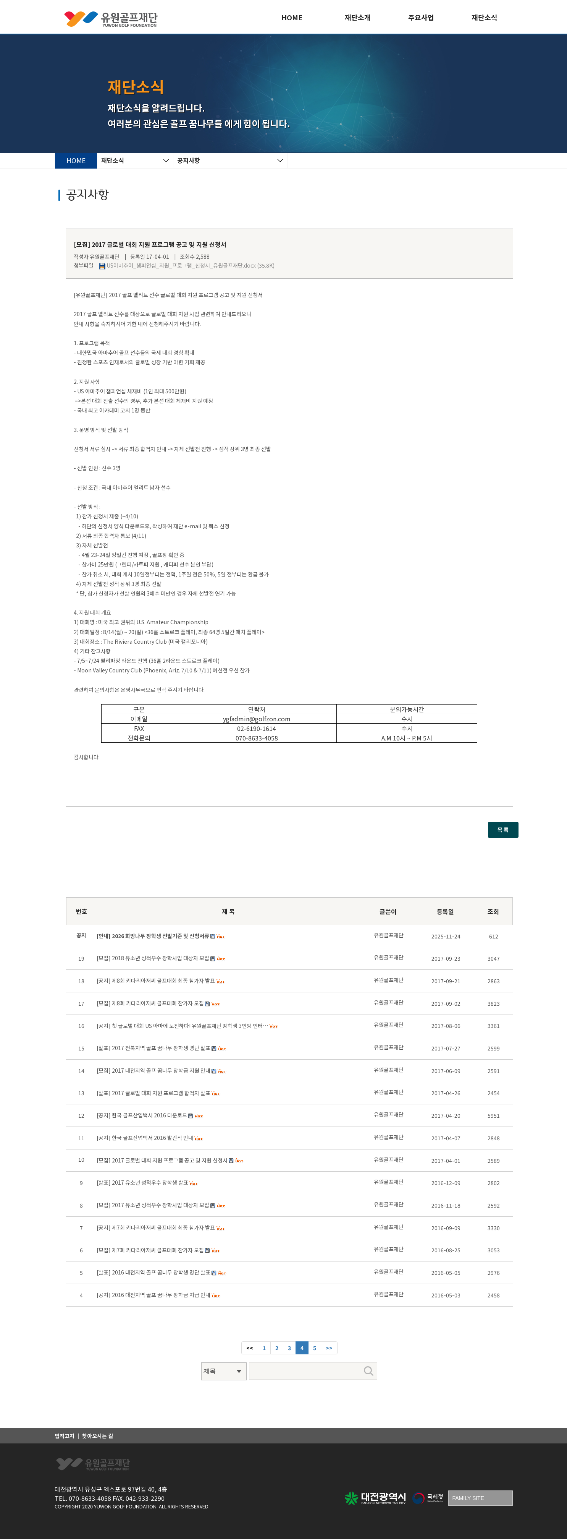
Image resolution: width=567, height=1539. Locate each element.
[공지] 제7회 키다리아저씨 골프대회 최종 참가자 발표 (156, 1227)
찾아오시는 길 (97, 1436)
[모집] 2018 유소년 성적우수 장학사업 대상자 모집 (153, 958)
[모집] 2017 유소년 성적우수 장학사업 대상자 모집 (153, 1205)
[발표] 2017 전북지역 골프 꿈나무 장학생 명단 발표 (153, 1048)
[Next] (329, 1347)
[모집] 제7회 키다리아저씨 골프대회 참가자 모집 (150, 1250)
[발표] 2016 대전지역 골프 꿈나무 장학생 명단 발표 (153, 1272)
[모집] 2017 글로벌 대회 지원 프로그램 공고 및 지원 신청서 (162, 1160)
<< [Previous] (249, 1348)
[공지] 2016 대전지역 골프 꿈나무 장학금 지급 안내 (153, 1295)
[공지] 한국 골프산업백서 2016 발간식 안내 (145, 1137)
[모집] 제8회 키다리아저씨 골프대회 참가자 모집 (150, 1003)
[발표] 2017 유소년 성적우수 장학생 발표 (142, 1182)
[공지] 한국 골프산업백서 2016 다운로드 (142, 1115)
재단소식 (485, 17)
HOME (291, 17)
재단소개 (358, 17)
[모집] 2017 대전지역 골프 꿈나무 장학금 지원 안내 (153, 1070)
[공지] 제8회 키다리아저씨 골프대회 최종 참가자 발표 (156, 980)
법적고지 (64, 1436)
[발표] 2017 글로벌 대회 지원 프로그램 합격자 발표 (153, 1093)
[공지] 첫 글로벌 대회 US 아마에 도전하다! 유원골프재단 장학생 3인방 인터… (182, 1025)
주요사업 (421, 17)
